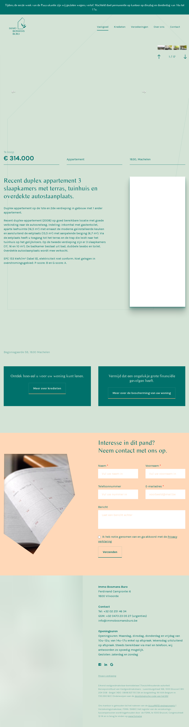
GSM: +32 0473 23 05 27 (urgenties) (122, 616)
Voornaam (153, 465)
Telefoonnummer (109, 486)
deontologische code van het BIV (151, 696)
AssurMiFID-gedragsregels (161, 705)
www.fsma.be (135, 716)
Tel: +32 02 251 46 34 (112, 611)
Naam (103, 465)
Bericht (103, 507)
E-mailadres (155, 486)
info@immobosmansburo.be (117, 620)
